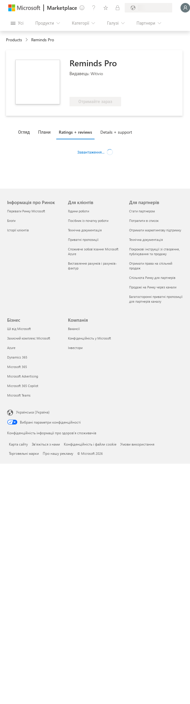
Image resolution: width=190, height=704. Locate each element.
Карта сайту (18, 444)
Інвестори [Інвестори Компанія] (75, 347)
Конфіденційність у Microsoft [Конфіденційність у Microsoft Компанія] (89, 338)
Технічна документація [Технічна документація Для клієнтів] (85, 230)
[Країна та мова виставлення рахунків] (148, 7)
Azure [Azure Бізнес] (11, 347)
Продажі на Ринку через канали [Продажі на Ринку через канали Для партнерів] (152, 287)
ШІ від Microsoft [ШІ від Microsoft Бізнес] (19, 328)
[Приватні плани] (117, 7)
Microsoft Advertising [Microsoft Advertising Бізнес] (22, 376)
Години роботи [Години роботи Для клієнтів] (78, 211)
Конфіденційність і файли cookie (90, 444)
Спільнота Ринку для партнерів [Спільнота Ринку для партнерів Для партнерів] (152, 277)
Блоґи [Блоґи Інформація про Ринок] (11, 220)
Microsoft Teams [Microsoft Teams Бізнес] (19, 395)
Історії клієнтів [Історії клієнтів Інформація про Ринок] (18, 230)
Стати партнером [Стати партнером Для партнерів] (142, 211)
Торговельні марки (24, 453)
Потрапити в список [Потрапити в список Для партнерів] (144, 220)
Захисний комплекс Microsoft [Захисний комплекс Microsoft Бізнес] (28, 338)
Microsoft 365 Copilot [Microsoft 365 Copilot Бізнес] (22, 385)
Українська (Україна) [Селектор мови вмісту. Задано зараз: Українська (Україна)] (33, 412)
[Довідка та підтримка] (94, 7)
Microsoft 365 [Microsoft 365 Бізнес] (17, 366)
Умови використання (137, 444)
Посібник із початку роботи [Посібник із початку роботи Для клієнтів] (88, 220)
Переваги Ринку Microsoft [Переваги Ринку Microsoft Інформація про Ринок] (26, 211)
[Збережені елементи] (105, 7)
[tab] (25, 131)
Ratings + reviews (75, 132)
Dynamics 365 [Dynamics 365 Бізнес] (17, 357)
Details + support (116, 132)
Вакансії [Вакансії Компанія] (74, 328)
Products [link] (14, 39)
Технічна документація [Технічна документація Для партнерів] (146, 239)
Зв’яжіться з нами (46, 444)
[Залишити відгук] (82, 7)
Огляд (24, 132)
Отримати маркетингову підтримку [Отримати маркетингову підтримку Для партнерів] (155, 230)
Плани (44, 132)
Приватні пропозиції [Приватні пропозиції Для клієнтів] (83, 239)
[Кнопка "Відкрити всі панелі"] (17, 23)
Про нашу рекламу (58, 453)
